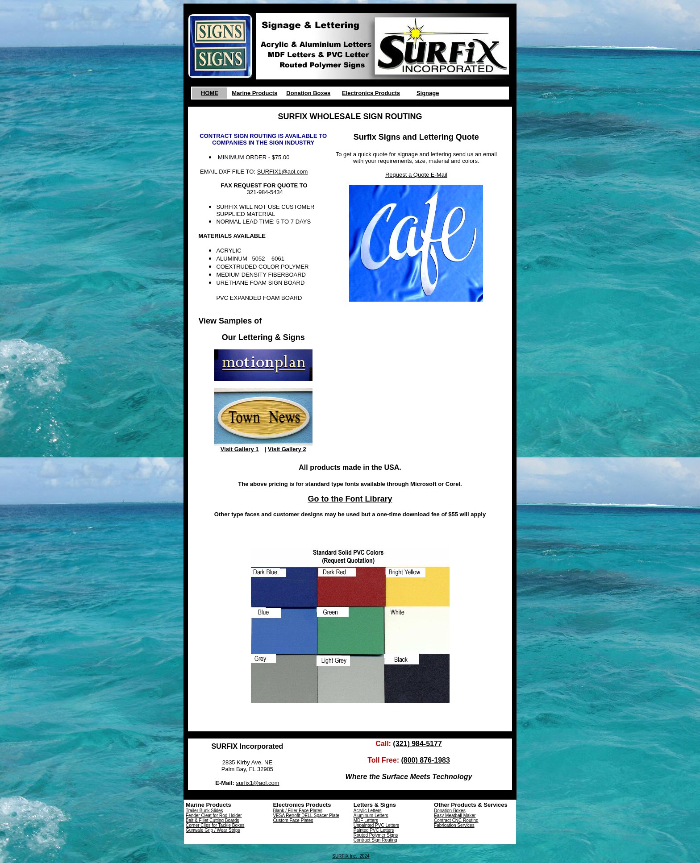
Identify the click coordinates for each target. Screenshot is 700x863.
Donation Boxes (308, 93)
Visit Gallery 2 (287, 449)
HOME (209, 93)
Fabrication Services (454, 825)
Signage (428, 93)
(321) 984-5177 (417, 743)
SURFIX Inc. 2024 (350, 856)
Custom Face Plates (293, 820)
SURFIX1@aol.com (282, 171)
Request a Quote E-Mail (416, 174)
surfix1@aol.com (257, 783)
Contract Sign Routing (375, 840)
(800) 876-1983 (425, 760)
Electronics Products (371, 93)
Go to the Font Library (350, 498)
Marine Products (254, 93)
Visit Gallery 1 (240, 449)
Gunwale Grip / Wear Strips (213, 830)
